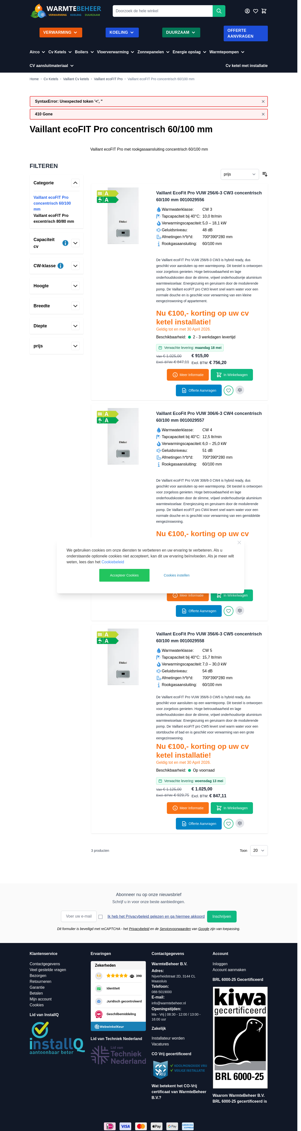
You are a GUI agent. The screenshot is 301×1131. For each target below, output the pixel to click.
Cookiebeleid (112, 562)
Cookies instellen (177, 575)
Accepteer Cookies (124, 575)
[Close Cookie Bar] (239, 542)
